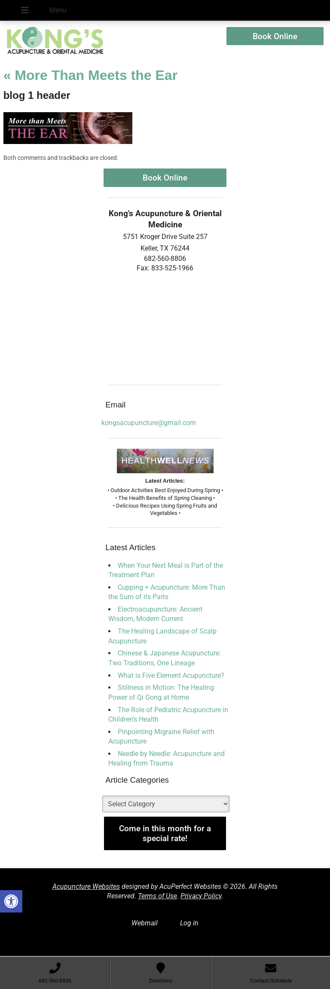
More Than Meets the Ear (90, 75)
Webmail (144, 923)
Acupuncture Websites (86, 886)
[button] (11, 901)
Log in (189, 923)
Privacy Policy (200, 896)
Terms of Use (157, 896)
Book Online (275, 36)
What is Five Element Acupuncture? (171, 675)
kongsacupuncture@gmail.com (148, 423)
